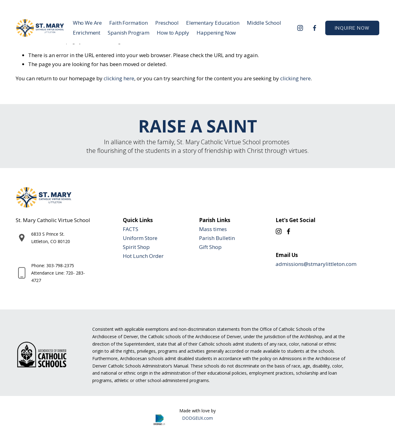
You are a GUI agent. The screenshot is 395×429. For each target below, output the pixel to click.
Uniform (133, 238)
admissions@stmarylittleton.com (316, 263)
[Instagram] (300, 28)
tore (152, 238)
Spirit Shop (136, 246)
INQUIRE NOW (352, 28)
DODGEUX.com (197, 418)
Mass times (213, 229)
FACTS (130, 229)
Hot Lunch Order (143, 255)
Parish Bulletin (217, 238)
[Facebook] (314, 28)
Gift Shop (210, 246)
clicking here (119, 78)
